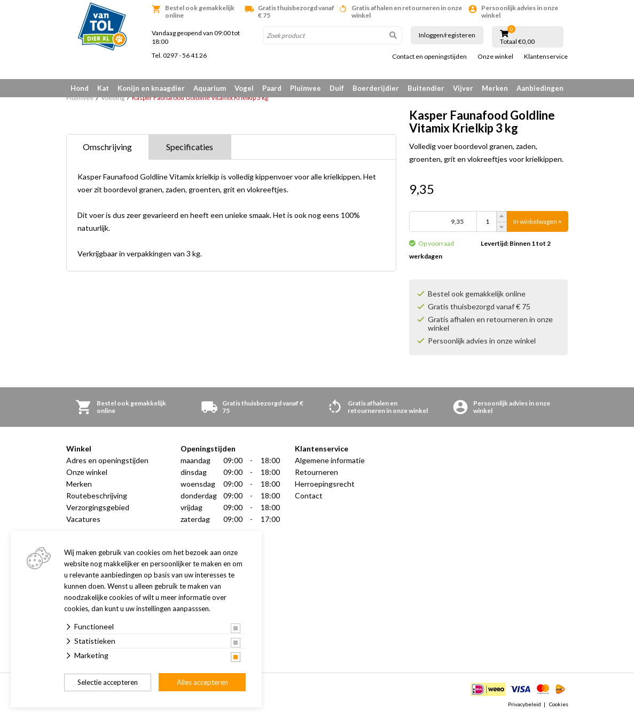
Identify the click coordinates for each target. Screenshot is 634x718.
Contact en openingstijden (429, 56)
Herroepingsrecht (325, 484)
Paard (271, 88)
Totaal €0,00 (517, 41)
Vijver (463, 88)
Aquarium (209, 88)
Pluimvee (305, 88)
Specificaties (189, 147)
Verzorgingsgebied (97, 507)
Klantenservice (546, 56)
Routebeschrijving (96, 496)
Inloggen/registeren (447, 35)
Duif (337, 88)
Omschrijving (107, 147)
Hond (80, 88)
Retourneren (316, 472)
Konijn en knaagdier (151, 88)
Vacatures (83, 519)
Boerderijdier (376, 88)
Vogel (244, 88)
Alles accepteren (202, 682)
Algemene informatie (330, 460)
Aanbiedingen (539, 88)
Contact (309, 496)
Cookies (558, 704)
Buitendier (426, 88)
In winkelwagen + (537, 222)
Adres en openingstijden (107, 460)
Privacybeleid (524, 704)
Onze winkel (495, 56)
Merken (495, 88)
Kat (103, 88)
